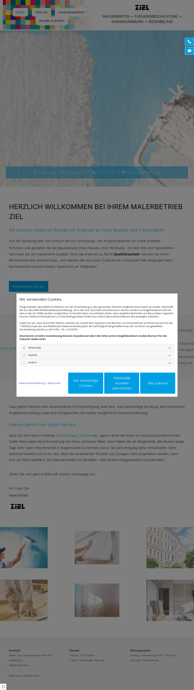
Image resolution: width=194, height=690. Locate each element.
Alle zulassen (158, 383)
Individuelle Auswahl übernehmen (122, 383)
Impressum (54, 383)
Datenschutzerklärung (32, 383)
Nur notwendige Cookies (85, 383)
